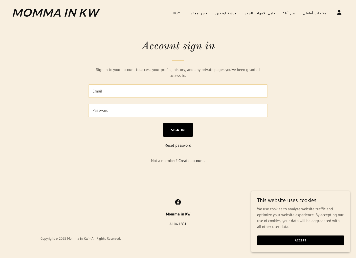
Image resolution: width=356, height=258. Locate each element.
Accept (300, 240)
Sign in (178, 130)
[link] (58, 15)
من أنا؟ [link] (289, 13)
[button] (339, 12)
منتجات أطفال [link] (314, 13)
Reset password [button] (178, 145)
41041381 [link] (178, 223)
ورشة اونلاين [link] (226, 13)
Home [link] (178, 13)
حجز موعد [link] (199, 13)
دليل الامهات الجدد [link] (260, 13)
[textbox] (177, 91)
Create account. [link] (191, 160)
